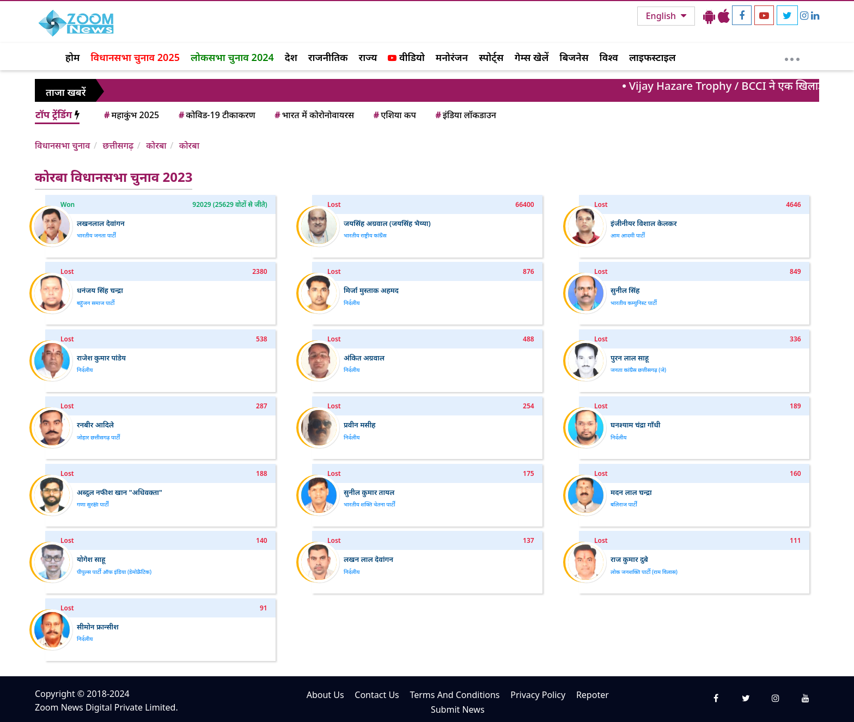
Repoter (592, 695)
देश (291, 57)
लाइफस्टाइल (652, 57)
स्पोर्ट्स (491, 57)
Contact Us (377, 695)
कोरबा (156, 145)
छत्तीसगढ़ (117, 145)
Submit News (458, 709)
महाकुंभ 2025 (130, 115)
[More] (792, 56)
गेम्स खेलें (532, 57)
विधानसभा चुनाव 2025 (135, 57)
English (662, 16)
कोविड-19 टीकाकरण (216, 115)
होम (72, 57)
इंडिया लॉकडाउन (465, 115)
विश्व (609, 57)
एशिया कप (394, 115)
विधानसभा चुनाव (62, 145)
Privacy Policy (537, 695)
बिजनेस (573, 57)
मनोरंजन (452, 57)
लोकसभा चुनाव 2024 (232, 57)
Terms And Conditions (454, 695)
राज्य (368, 57)
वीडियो (406, 57)
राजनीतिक (328, 57)
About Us (325, 695)
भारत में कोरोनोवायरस (313, 115)
